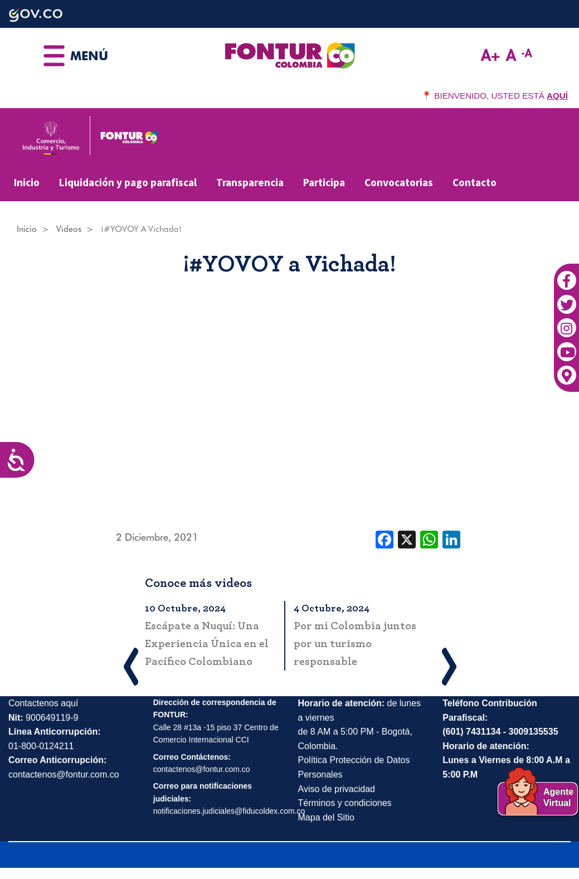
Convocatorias (398, 182)
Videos (68, 229)
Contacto (475, 182)
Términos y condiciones (345, 803)
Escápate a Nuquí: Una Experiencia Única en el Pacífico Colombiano (207, 643)
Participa (324, 182)
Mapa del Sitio (326, 817)
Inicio (27, 182)
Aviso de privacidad (336, 789)
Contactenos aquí (43, 703)
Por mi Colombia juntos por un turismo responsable (355, 643)
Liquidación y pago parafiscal (128, 182)
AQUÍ (557, 95)
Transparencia (250, 182)
